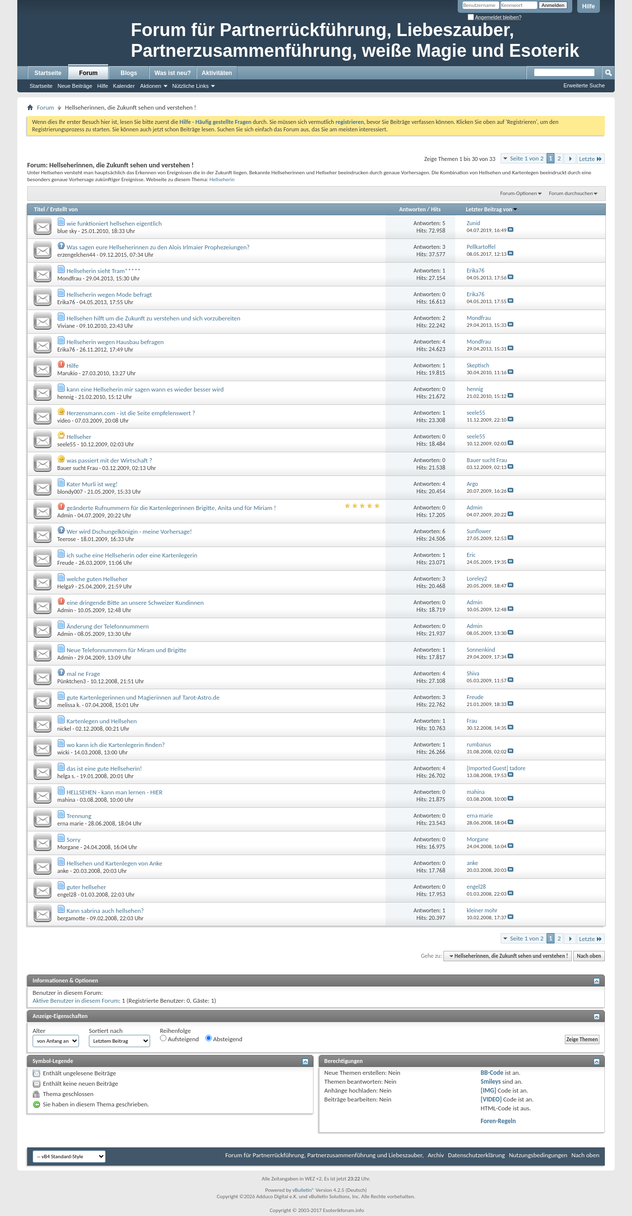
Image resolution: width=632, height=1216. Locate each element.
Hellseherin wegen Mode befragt (109, 294)
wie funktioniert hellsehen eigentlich (114, 223)
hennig (65, 396)
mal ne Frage (83, 673)
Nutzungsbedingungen (538, 1155)
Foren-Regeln (498, 1121)
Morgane (68, 847)
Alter (39, 1030)
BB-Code (492, 1072)
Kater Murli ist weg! (92, 484)
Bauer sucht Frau (77, 468)
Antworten (412, 209)
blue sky (67, 231)
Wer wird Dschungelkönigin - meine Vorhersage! (129, 531)
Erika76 (66, 302)
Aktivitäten (217, 73)
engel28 (67, 894)
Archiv (436, 1155)
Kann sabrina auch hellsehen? (105, 910)
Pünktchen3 (71, 681)
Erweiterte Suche (584, 85)
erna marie (70, 823)
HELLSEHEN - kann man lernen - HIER (114, 792)
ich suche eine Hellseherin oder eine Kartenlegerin (132, 555)
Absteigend (223, 1039)
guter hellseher (86, 887)
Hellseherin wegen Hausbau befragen (115, 342)
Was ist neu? (173, 73)
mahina (66, 799)
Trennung (79, 816)
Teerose (66, 539)
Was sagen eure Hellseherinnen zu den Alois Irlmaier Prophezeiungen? (158, 247)
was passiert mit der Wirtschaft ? (109, 460)
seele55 (66, 444)
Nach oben (589, 956)
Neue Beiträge (74, 86)
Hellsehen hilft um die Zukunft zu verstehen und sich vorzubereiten (153, 318)
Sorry (73, 839)
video (64, 420)
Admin (65, 515)
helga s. (66, 776)
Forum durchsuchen (571, 193)
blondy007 (70, 491)
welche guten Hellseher (97, 579)
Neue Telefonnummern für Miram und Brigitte (127, 650)
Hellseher (79, 436)
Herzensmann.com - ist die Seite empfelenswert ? (131, 413)
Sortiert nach (105, 1030)
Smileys (491, 1081)
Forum (88, 73)
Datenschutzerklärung (476, 1155)
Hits (435, 209)
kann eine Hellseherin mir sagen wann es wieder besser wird (145, 389)
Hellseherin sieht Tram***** (104, 271)
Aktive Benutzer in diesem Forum (75, 1000)
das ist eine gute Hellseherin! (104, 768)
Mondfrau (69, 278)
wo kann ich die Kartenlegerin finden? (116, 744)
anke (63, 870)
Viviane (66, 325)
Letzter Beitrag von (492, 209)
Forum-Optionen (518, 193)
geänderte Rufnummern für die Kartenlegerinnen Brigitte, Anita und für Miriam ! (171, 507)
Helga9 (65, 586)
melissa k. (68, 705)
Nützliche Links (190, 86)
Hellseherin (222, 179)
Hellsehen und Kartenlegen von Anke (114, 863)
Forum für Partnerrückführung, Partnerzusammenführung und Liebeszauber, (324, 1155)
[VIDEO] (491, 1099)
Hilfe (588, 6)
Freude (65, 562)
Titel (39, 209)
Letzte (590, 158)
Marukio (67, 373)
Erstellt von (64, 209)
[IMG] (489, 1090)
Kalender (124, 86)
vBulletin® (303, 1190)
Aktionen (150, 86)
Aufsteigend (179, 1039)
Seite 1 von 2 (527, 158)
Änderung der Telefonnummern (108, 626)
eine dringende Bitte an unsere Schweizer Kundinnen (135, 602)
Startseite (48, 73)
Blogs (128, 73)
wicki (63, 752)
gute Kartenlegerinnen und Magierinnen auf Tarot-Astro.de (143, 697)
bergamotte (71, 918)
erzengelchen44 (76, 254)
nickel (64, 728)
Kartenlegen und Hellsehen (102, 721)
